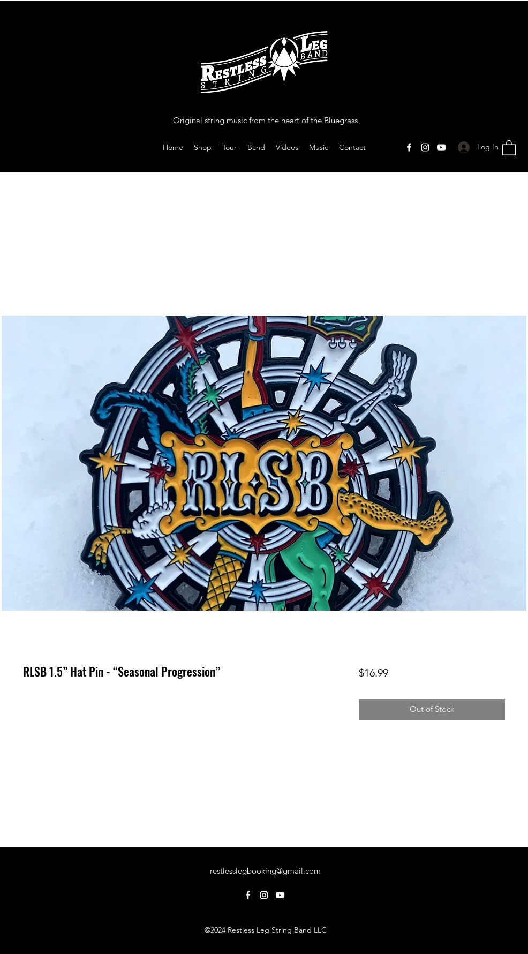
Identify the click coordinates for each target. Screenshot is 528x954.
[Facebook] (409, 147)
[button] (509, 147)
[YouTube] (441, 147)
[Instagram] (425, 147)
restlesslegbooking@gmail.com (265, 871)
